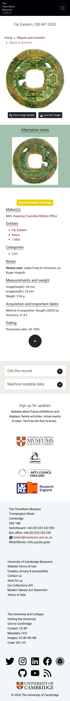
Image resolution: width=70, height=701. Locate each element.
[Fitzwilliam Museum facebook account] (35, 661)
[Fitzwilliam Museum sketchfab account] (60, 661)
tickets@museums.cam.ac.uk (32, 537)
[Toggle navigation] (62, 8)
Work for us (15, 580)
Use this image (50, 115)
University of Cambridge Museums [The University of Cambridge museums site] (30, 562)
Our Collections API (20, 585)
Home (8, 38)
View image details (22, 115)
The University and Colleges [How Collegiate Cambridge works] (26, 614)
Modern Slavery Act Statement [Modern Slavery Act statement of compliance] (27, 590)
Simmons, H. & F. (17, 315)
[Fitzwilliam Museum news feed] (47, 673)
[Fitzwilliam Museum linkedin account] (48, 661)
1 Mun (16, 239)
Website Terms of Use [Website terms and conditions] (22, 566)
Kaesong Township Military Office (35, 216)
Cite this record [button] (19, 371)
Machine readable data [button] (25, 384)
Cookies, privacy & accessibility (28, 571)
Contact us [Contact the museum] (15, 576)
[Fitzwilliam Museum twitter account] (10, 661)
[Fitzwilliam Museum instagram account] (23, 661)
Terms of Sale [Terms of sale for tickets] (17, 595)
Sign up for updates (35, 405)
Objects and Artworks (31, 38)
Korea (15, 235)
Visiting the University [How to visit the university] (22, 619)
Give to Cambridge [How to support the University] (20, 623)
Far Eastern (19, 230)
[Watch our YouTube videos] (35, 673)
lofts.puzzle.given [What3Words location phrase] (38, 542)
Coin (15, 254)
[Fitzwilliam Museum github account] (23, 673)
